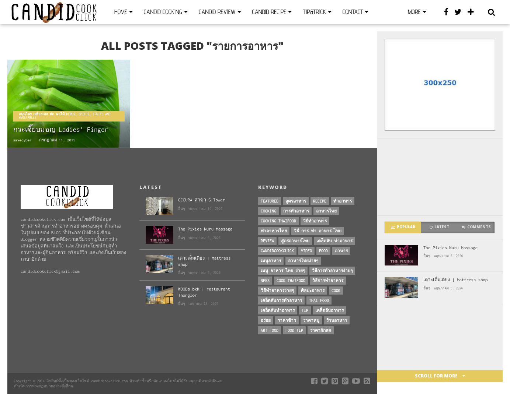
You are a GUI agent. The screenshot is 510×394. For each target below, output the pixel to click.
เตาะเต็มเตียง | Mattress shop (455, 279)
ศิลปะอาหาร (313, 290)
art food (269, 330)
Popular (403, 227)
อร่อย (266, 320)
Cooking (268, 211)
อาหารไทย (326, 211)
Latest (439, 227)
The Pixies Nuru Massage (450, 247)
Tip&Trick (314, 11)
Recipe (319, 201)
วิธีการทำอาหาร (327, 280)
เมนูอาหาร (271, 260)
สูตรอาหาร (295, 201)
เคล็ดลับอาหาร (329, 310)
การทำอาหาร (296, 211)
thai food (319, 300)
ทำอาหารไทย (274, 231)
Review (267, 241)
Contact (353, 11)
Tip (305, 310)
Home (120, 11)
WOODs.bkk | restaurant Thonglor (204, 292)
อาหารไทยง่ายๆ (303, 260)
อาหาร (341, 251)
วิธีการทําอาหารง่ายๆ (332, 270)
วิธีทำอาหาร (315, 221)
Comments (476, 227)
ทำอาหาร (342, 201)
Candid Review (217, 11)
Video (306, 251)
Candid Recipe (269, 11)
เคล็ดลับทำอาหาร (278, 310)
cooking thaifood (278, 221)
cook (336, 290)
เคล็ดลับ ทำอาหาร (334, 241)
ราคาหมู (311, 320)
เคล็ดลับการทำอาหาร (281, 300)
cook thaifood (291, 280)
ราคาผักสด (320, 330)
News (265, 280)
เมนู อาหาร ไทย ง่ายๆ (283, 270)
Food (323, 251)
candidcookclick (277, 251)
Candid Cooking (163, 11)
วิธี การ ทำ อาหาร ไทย (317, 231)
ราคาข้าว (287, 320)
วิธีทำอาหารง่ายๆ (277, 290)
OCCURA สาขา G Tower (201, 199)
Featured (269, 201)
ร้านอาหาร (336, 320)
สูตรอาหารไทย (295, 241)
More (414, 11)
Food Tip (294, 330)
